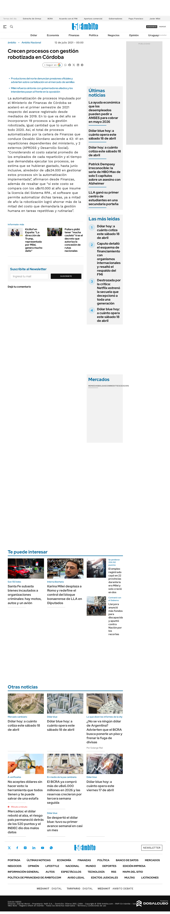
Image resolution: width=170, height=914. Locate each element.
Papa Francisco (136, 19)
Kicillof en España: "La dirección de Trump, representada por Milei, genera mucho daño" (33, 240)
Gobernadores (115, 19)
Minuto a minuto (19, 806)
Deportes (109, 866)
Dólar (33, 35)
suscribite (151, 26)
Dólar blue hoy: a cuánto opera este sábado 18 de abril (102, 134)
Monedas (93, 386)
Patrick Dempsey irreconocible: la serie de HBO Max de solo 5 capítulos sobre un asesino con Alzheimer (105, 174)
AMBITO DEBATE (115, 888)
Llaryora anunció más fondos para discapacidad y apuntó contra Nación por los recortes (116, 619)
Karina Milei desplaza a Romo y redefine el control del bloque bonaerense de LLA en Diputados (64, 594)
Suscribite (66, 276)
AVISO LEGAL (76, 877)
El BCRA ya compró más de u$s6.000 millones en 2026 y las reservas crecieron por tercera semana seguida (64, 792)
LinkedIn (33, 847)
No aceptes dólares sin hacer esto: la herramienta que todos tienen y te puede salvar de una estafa (25, 790)
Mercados (152, 860)
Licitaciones (150, 877)
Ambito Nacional (31, 42)
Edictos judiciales (104, 877)
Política (93, 35)
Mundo (91, 866)
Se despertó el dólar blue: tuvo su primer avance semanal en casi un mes (65, 823)
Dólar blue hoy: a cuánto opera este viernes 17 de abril (100, 786)
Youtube (42, 848)
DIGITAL (49, 888)
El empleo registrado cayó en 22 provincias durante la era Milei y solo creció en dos (115, 580)
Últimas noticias (39, 860)
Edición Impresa (134, 866)
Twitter (9, 847)
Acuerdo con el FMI (68, 19)
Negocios (113, 35)
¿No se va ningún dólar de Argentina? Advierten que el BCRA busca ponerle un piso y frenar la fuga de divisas (104, 731)
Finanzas (74, 35)
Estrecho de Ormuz (32, 19)
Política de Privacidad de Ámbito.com (34, 877)
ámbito (12, 42)
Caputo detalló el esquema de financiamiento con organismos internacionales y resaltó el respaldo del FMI (109, 258)
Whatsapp (51, 847)
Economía (53, 35)
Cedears (124, 386)
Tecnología (96, 871)
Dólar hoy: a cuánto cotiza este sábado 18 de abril (105, 151)
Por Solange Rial (95, 747)
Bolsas (102, 386)
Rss (113, 871)
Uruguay (153, 35)
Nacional (72, 866)
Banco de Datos (127, 860)
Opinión (134, 35)
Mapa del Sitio (133, 871)
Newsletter (162, 35)
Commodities (113, 386)
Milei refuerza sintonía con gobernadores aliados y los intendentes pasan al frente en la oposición (42, 89)
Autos (50, 871)
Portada (14, 860)
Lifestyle (52, 866)
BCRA (50, 19)
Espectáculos (71, 871)
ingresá (162, 26)
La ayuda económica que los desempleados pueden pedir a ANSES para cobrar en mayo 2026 (104, 112)
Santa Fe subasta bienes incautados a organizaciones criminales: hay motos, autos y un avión (25, 594)
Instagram (25, 847)
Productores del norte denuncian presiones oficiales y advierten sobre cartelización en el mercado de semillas (42, 80)
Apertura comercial (93, 19)
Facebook (17, 847)
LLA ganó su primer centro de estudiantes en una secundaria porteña (104, 198)
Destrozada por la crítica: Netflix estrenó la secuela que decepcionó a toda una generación (109, 291)
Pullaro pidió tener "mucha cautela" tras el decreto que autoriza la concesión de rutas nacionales (74, 240)
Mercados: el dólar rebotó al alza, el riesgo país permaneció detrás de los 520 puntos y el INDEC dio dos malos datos (26, 821)
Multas (129, 877)
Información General (23, 871)
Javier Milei (155, 19)
